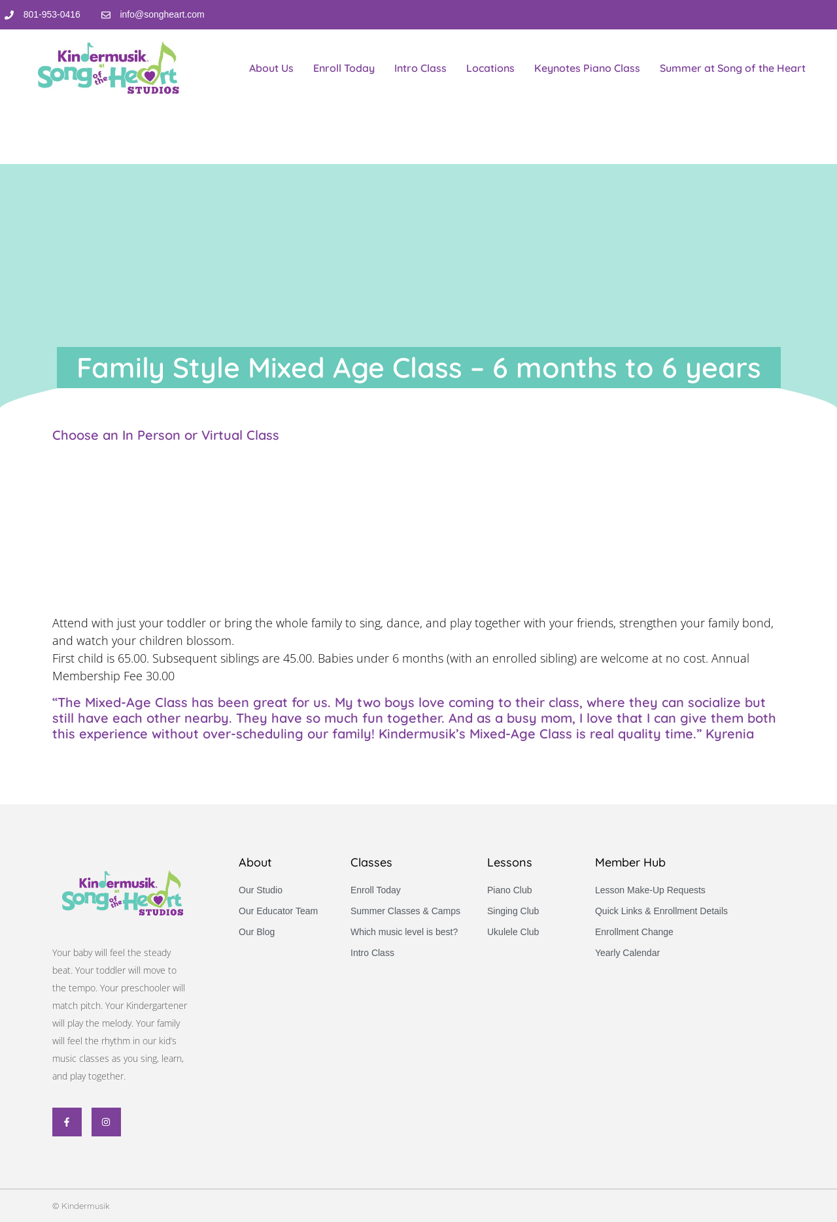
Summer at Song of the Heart (733, 67)
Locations (490, 67)
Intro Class (420, 67)
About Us (271, 67)
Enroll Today (344, 67)
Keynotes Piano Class (587, 67)
